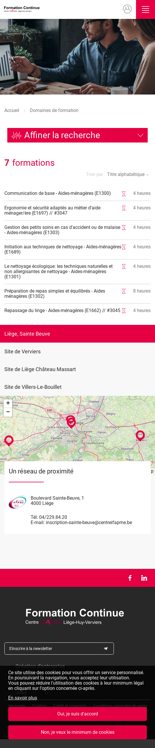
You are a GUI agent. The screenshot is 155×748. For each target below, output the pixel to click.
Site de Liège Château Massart (40, 369)
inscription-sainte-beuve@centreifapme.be (89, 522)
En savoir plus (22, 698)
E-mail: (38, 522)
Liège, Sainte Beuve (27, 334)
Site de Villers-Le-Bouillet (33, 387)
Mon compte (127, 9)
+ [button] (8, 403)
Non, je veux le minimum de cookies (77, 732)
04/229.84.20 (53, 517)
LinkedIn (144, 578)
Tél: (34, 517)
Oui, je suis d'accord (77, 714)
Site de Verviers (22, 351)
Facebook (129, 578)
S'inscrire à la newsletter (30, 648)
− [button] (8, 412)
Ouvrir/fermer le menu (145, 9)
